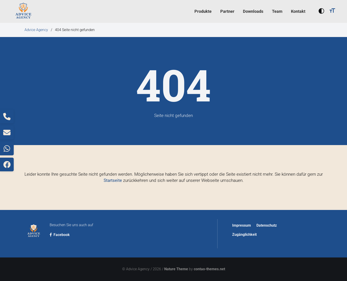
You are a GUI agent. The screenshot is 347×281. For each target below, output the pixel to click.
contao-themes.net (209, 269)
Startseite (113, 180)
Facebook (60, 235)
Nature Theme (176, 269)
